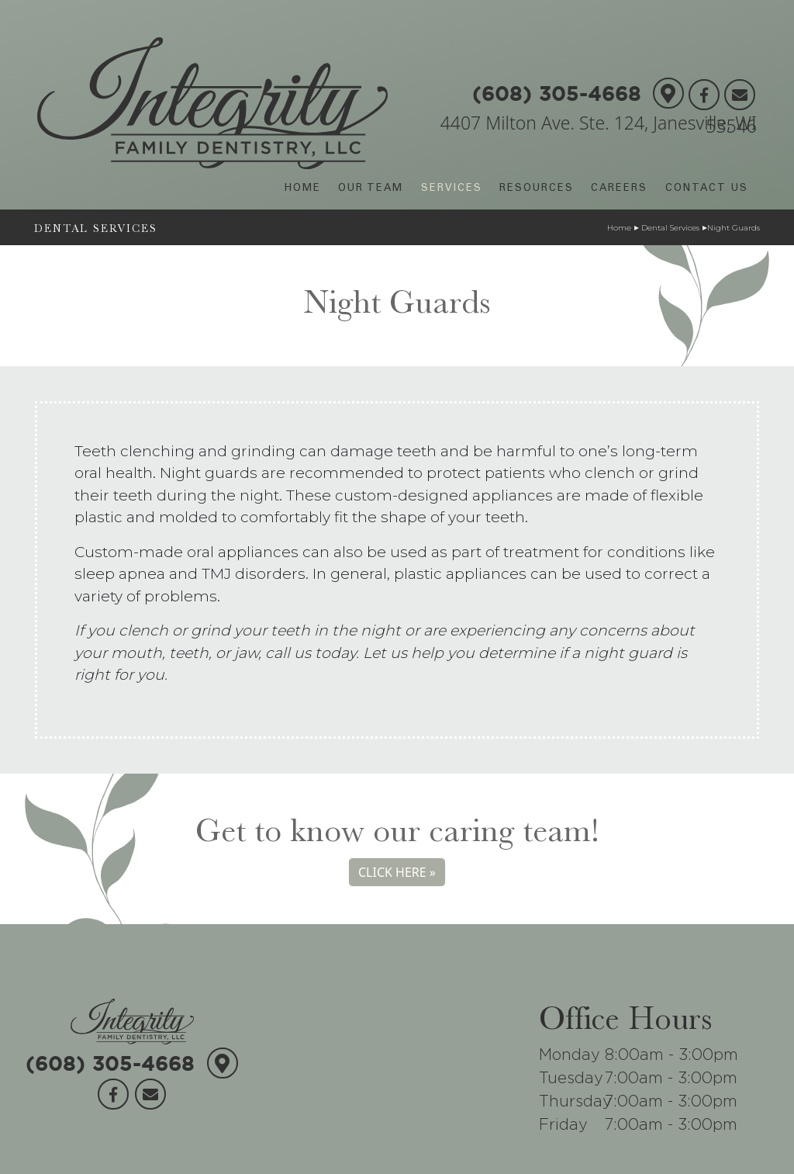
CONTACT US (706, 189)
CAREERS (619, 189)
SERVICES (451, 189)
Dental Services (669, 228)
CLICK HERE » (397, 872)
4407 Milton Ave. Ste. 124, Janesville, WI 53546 (598, 124)
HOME (303, 189)
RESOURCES (536, 189)
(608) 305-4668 (556, 88)
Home (619, 228)
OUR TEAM (370, 189)
